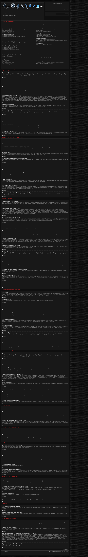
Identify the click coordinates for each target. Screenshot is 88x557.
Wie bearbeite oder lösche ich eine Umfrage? (8, 50)
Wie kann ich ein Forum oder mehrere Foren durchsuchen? (44, 44)
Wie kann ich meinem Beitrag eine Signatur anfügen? (9, 47)
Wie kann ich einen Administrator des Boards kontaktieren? (44, 63)
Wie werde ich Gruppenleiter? (40, 28)
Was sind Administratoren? (39, 25)
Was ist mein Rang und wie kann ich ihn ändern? (9, 41)
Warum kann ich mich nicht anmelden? (7, 28)
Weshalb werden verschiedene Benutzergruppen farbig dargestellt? (45, 29)
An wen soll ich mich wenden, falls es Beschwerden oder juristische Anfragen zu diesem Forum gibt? (50, 62)
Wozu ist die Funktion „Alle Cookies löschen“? (8, 32)
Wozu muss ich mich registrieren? (7, 25)
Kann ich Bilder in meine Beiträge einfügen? (8, 62)
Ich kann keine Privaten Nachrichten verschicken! (43, 34)
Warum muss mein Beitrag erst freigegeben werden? (9, 55)
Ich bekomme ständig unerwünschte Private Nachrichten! (44, 35)
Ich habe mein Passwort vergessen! (7, 30)
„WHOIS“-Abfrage (6, 535)
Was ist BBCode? (4, 59)
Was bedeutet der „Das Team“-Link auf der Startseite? (43, 31)
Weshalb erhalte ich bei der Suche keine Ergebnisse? (43, 45)
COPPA (53, 96)
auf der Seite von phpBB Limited (30, 523)
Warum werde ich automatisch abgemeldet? (8, 31)
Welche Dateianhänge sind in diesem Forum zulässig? (43, 56)
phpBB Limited (57, 166)
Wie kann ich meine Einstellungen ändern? (8, 35)
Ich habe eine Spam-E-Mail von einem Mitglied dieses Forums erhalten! (46, 36)
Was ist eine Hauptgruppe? (39, 30)
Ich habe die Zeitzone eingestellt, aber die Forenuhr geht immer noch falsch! (13, 38)
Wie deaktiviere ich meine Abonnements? (41, 53)
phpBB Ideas (46, 528)
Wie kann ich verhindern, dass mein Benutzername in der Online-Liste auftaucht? (13, 36)
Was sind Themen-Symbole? (6, 66)
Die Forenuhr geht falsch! (5, 37)
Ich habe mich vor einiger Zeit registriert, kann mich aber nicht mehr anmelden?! (13, 29)
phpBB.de (63, 166)
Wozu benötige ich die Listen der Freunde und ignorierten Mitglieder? (45, 39)
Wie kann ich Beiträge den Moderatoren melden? (9, 53)
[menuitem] (66, 9)
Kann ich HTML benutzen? (5, 60)
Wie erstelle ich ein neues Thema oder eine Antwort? (9, 45)
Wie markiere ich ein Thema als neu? (7, 56)
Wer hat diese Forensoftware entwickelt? (41, 60)
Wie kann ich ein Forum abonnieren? (41, 52)
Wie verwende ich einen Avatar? (6, 40)
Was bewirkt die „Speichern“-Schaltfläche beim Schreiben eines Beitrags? (12, 54)
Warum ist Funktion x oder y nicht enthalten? (42, 61)
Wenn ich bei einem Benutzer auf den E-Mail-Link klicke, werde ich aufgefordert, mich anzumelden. (16, 42)
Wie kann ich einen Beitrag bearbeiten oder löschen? (9, 46)
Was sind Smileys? (4, 61)
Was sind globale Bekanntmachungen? (7, 63)
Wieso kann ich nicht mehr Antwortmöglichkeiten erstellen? (10, 49)
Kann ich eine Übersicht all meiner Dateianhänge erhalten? (44, 57)
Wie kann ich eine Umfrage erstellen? (7, 48)
